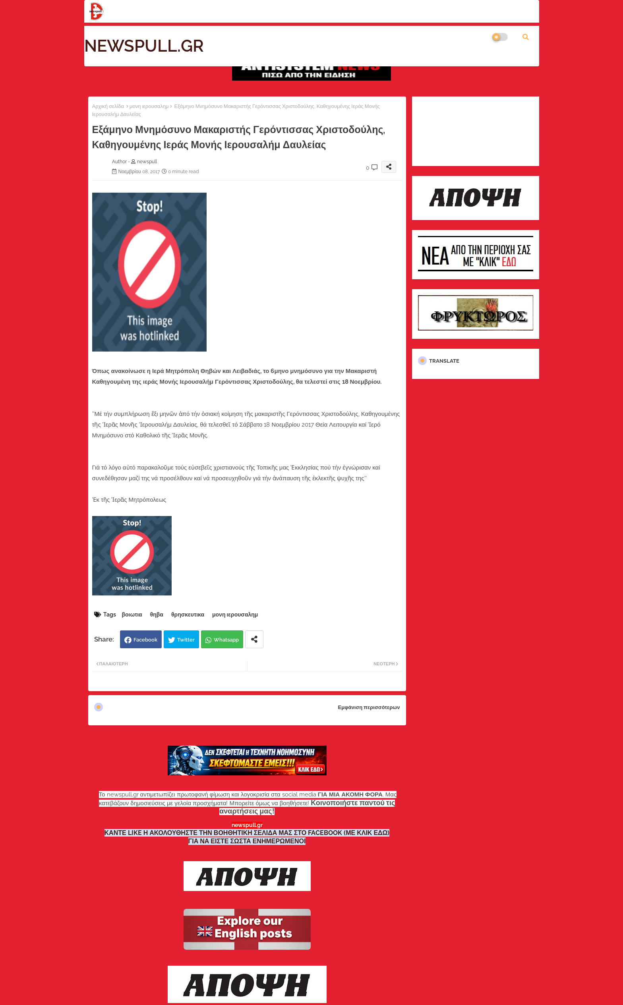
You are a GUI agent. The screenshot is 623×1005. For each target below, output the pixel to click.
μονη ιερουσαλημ (149, 106)
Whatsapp (226, 640)
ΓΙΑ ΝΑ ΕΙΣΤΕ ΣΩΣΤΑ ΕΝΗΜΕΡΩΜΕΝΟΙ (247, 841)
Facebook (145, 640)
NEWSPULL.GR (144, 46)
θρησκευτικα (187, 614)
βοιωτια (132, 614)
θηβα (156, 614)
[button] (526, 37)
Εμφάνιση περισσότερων (369, 707)
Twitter (186, 640)
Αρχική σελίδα (108, 106)
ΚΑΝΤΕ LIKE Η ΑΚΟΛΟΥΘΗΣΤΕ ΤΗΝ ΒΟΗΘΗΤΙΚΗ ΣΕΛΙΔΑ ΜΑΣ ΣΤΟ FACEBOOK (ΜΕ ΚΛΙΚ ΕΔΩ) (247, 833)
